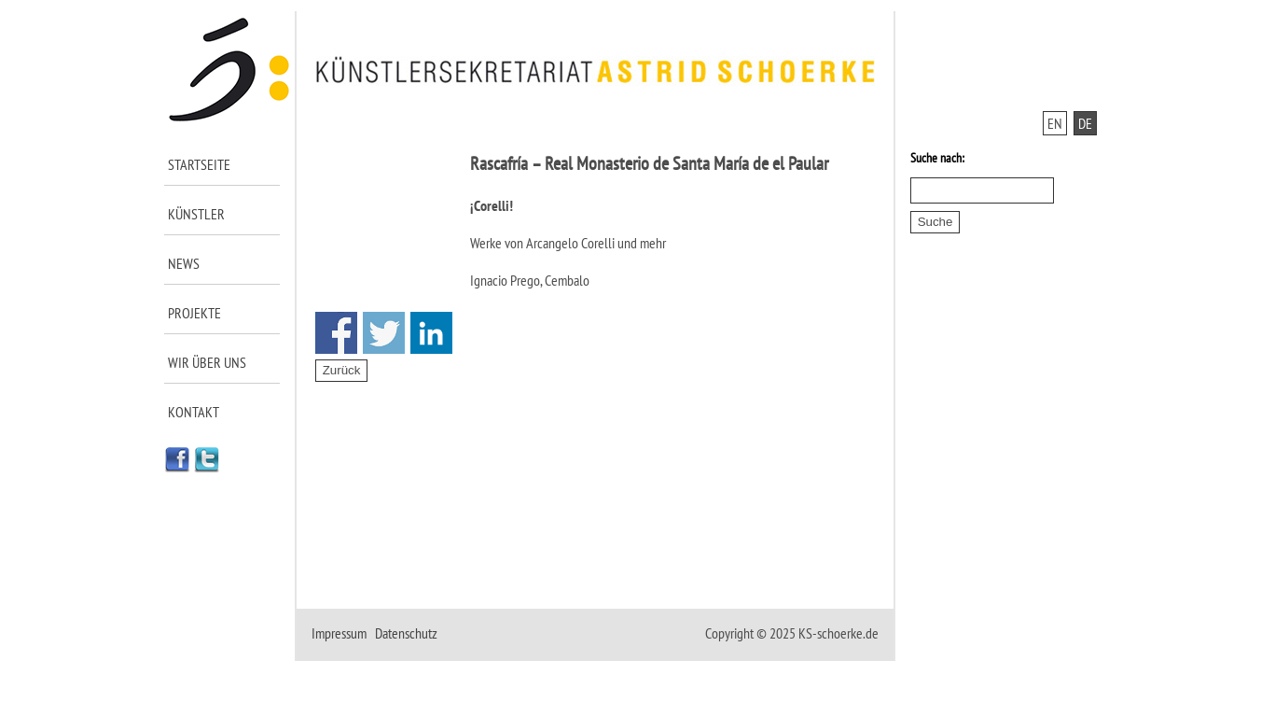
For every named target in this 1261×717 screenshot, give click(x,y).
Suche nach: (937, 157)
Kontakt (193, 411)
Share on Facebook (336, 333)
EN (1054, 123)
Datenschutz (406, 633)
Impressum (339, 633)
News (184, 263)
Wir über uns (207, 362)
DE (1085, 123)
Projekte (194, 312)
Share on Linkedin (431, 333)
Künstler (196, 213)
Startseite (199, 164)
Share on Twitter (384, 333)
